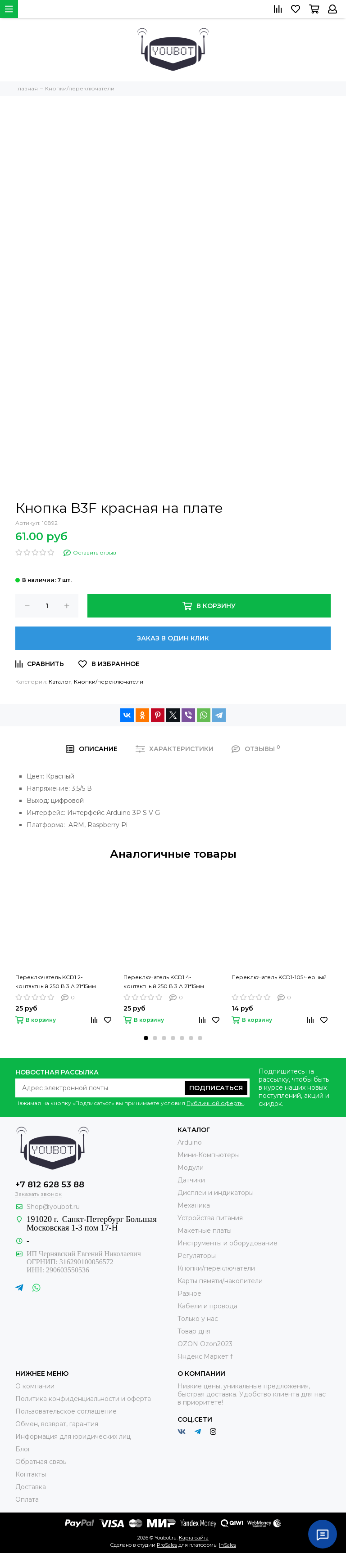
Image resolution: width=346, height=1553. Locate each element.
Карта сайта (194, 1538)
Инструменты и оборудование (228, 1243)
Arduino (190, 1142)
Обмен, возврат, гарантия (56, 1424)
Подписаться (216, 1088)
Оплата (27, 1499)
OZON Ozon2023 (205, 1344)
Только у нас (198, 1319)
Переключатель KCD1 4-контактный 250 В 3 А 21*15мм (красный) (163, 982)
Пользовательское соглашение (66, 1411)
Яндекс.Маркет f (205, 1356)
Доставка (30, 1487)
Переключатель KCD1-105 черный (279, 977)
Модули (191, 1168)
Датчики (191, 1180)
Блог (23, 1449)
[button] (146, 1038)
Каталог (60, 681)
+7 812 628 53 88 (49, 1185)
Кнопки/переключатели (108, 681)
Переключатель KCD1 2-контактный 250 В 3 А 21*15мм (55, 981)
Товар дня (194, 1331)
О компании (35, 1386)
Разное (189, 1293)
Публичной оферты (215, 1103)
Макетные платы (205, 1230)
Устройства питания (210, 1218)
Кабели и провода (207, 1306)
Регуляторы (197, 1256)
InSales (227, 1545)
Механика (194, 1205)
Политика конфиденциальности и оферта (83, 1399)
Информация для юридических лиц (73, 1436)
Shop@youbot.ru (53, 1207)
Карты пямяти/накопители (220, 1281)
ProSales (167, 1545)
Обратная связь (40, 1462)
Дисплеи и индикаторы (216, 1193)
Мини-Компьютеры (209, 1155)
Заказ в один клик (173, 638)
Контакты (30, 1474)
